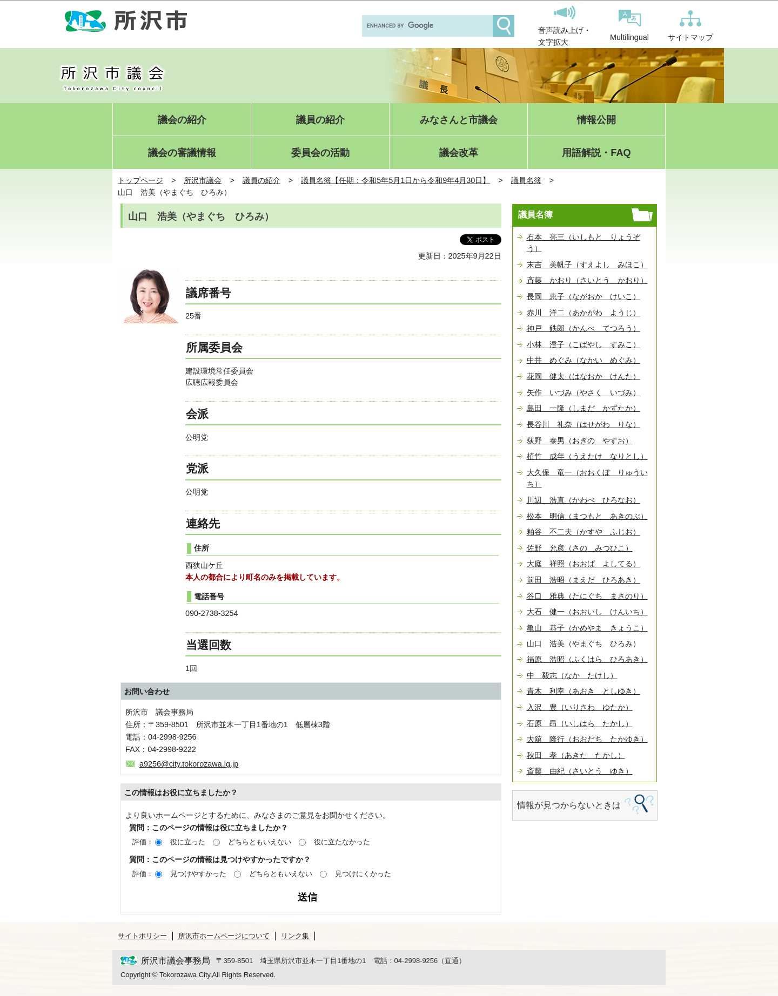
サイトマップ (690, 26)
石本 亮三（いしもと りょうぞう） (583, 243)
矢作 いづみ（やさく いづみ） (583, 392)
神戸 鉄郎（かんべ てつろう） (583, 328)
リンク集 (295, 936)
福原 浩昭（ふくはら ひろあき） (587, 659)
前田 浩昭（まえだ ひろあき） (583, 579)
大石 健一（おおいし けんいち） (587, 611)
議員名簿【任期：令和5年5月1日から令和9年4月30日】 (395, 180)
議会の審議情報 (182, 153)
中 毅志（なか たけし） (572, 675)
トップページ (140, 180)
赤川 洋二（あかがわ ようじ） (583, 312)
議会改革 (458, 153)
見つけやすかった (198, 874)
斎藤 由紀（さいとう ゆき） (580, 771)
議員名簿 (526, 180)
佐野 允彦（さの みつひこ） (580, 548)
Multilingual (629, 26)
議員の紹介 (320, 120)
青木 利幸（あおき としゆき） (583, 691)
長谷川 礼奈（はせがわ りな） (583, 424)
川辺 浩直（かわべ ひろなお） (583, 500)
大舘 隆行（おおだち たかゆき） (587, 739)
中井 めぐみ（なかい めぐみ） (583, 360)
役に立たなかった (342, 842)
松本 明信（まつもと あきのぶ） (587, 516)
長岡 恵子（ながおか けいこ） (583, 296)
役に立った (187, 842)
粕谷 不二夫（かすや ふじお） (583, 531)
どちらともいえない (259, 842)
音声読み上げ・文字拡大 (564, 25)
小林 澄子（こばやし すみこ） (583, 344)
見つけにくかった (363, 874)
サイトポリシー (142, 936)
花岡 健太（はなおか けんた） (583, 376)
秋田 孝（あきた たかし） (576, 755)
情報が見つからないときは (569, 805)
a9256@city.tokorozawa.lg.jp (188, 764)
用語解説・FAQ (596, 153)
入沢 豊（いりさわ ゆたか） (580, 707)
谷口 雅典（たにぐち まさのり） (587, 596)
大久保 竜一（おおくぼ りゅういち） (587, 478)
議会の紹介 (182, 120)
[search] (426, 26)
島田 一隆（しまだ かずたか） (583, 408)
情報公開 (596, 120)
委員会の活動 (320, 153)
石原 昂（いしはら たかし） (580, 723)
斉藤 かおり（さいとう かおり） (587, 280)
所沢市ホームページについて (224, 936)
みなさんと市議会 (459, 120)
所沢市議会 (203, 180)
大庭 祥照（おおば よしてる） (583, 563)
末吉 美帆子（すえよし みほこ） (587, 264)
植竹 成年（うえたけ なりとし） (587, 456)
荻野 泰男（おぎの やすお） (580, 440)
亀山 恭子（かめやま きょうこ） (587, 628)
